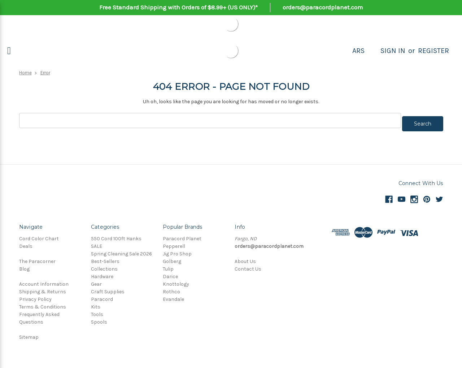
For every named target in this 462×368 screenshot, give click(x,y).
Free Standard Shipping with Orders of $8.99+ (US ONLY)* (178, 7)
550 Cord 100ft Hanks (116, 235)
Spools (99, 319)
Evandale (173, 296)
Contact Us (248, 266)
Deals (25, 243)
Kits (95, 304)
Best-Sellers (105, 258)
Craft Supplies (108, 288)
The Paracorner (37, 258)
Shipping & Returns (42, 288)
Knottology (176, 281)
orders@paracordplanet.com (323, 7)
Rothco (171, 288)
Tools (97, 311)
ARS (358, 51)
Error (45, 72)
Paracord (102, 296)
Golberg (172, 258)
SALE (96, 243)
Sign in (392, 51)
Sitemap (29, 334)
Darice (170, 273)
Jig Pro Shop (177, 250)
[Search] (372, 51)
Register (433, 51)
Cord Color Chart (39, 235)
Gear (96, 281)
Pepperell (174, 243)
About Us (245, 258)
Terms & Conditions (42, 304)
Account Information (44, 281)
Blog (24, 266)
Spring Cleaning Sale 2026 (121, 250)
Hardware (102, 273)
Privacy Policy (35, 296)
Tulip (168, 266)
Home (25, 72)
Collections (104, 266)
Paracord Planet (182, 235)
